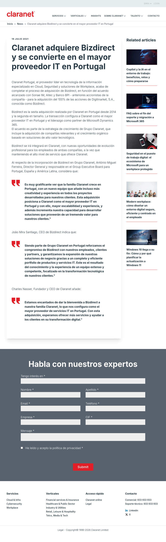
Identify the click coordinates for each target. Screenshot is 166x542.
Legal (88, 503)
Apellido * (92, 389)
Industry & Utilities (56, 507)
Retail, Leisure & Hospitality (61, 511)
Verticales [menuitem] (79, 15)
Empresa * (28, 417)
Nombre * (27, 389)
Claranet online (94, 499)
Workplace (12, 507)
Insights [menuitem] (96, 15)
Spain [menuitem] (148, 3)
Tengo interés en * (33, 376)
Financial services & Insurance (62, 499)
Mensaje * (27, 430)
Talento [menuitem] (137, 15)
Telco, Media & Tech (57, 515)
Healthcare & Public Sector (60, 503)
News (20, 23)
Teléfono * (92, 403)
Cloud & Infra (13, 499)
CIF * (89, 417)
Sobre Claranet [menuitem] (115, 15)
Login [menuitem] (157, 3)
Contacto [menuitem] (154, 15)
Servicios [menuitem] (59, 15)
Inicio (10, 23)
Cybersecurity (14, 503)
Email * (25, 403)
